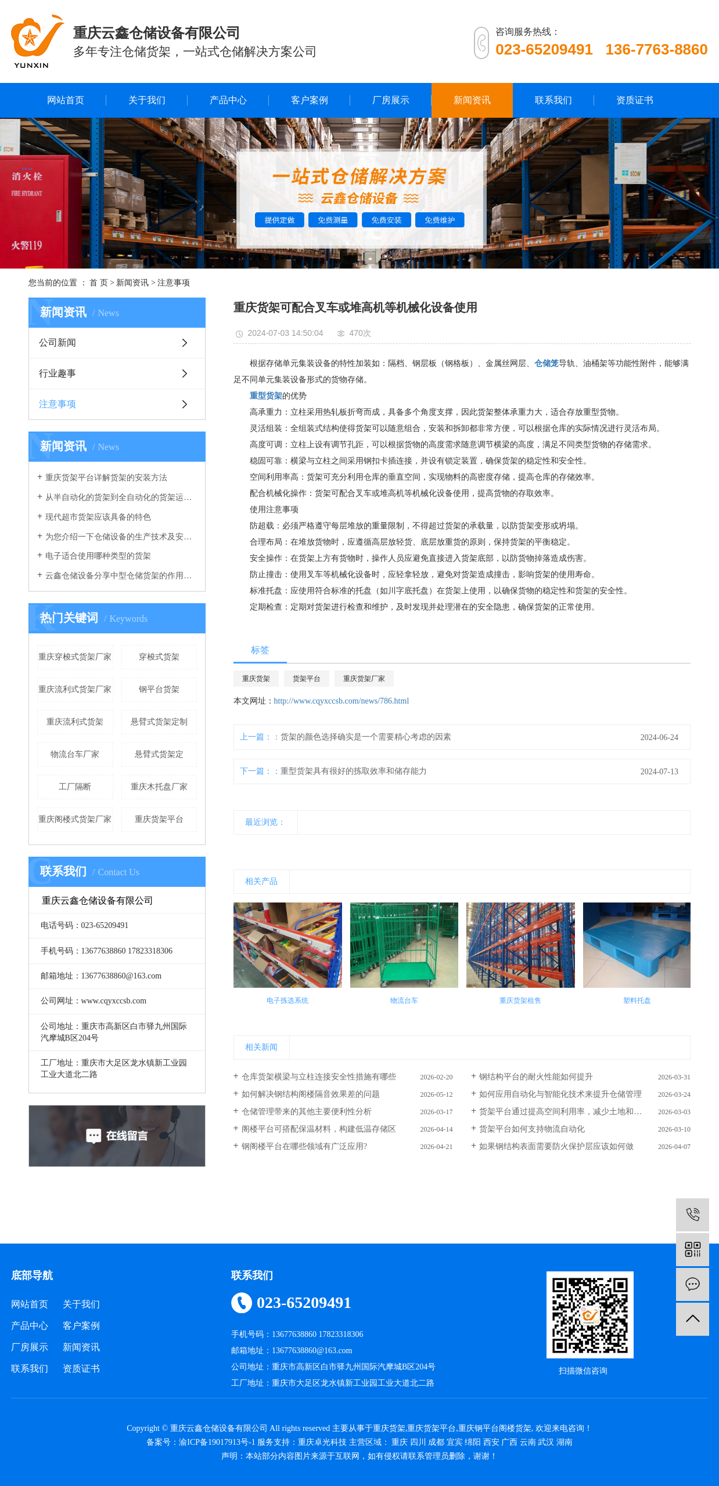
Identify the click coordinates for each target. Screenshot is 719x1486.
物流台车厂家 (75, 754)
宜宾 (455, 1442)
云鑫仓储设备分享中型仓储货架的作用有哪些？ (121, 575)
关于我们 (147, 100)
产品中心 (228, 100)
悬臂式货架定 (159, 754)
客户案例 (309, 100)
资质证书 (634, 100)
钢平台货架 (159, 689)
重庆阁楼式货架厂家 (75, 819)
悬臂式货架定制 (159, 721)
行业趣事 (57, 373)
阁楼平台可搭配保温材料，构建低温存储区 (319, 1129)
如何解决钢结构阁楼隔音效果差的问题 (311, 1094)
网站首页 (65, 100)
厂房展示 (390, 100)
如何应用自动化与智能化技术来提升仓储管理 (560, 1094)
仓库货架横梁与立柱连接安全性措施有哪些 (319, 1076)
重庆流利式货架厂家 (75, 689)
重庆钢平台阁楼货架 (494, 1428)
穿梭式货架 (159, 657)
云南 (528, 1442)
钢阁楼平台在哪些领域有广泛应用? (304, 1146)
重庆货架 (256, 679)
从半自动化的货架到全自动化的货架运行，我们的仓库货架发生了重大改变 (121, 497)
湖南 (564, 1442)
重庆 (399, 1442)
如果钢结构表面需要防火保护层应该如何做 (556, 1146)
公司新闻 (57, 342)
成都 (436, 1442)
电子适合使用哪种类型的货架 (98, 556)
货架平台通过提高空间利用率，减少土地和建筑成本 (572, 1111)
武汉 (546, 1442)
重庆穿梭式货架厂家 (75, 657)
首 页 (98, 282)
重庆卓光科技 (322, 1442)
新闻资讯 (472, 100)
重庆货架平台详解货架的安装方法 (106, 477)
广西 (509, 1442)
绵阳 (473, 1442)
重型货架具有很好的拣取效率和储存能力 (354, 771)
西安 (491, 1442)
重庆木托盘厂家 (159, 786)
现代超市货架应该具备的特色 (98, 517)
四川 (418, 1442)
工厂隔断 (75, 786)
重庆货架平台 (159, 819)
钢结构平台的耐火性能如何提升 (536, 1076)
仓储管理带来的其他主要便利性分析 (307, 1111)
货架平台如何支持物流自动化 (532, 1129)
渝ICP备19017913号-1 (217, 1442)
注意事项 (173, 282)
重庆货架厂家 (364, 679)
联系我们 (553, 100)
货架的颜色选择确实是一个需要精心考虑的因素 (366, 737)
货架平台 (307, 679)
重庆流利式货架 (74, 721)
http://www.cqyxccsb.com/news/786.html (341, 701)
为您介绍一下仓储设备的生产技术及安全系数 (121, 536)
